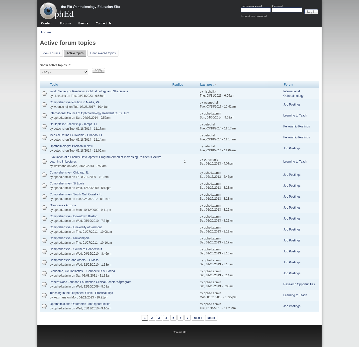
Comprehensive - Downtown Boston (73, 216)
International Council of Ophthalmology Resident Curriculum (89, 113)
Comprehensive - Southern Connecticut (76, 249)
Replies (177, 84)
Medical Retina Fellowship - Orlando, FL (76, 135)
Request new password (254, 16)
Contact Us (103, 23)
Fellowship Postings (296, 126)
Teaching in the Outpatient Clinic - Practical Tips (81, 293)
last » (211, 318)
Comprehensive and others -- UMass (74, 260)
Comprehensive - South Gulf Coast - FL (76, 194)
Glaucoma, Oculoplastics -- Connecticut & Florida (82, 271)
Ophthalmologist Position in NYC (71, 146)
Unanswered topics (103, 53)
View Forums (51, 53)
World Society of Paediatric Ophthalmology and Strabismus (89, 91)
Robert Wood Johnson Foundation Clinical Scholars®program (90, 282)
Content (46, 23)
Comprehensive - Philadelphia (70, 238)
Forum (288, 84)
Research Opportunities (299, 284)
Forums (65, 23)
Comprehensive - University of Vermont (76, 227)
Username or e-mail (251, 6)
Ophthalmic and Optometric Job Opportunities (80, 304)
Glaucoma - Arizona (63, 205)
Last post (208, 84)
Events (83, 23)
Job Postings (292, 104)
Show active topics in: (55, 65)
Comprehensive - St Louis (67, 183)
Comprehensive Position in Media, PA (75, 102)
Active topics (76, 52)
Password (277, 6)
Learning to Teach (295, 115)
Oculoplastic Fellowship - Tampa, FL (74, 124)
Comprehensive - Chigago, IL (69, 172)
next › (198, 318)
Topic (54, 84)
